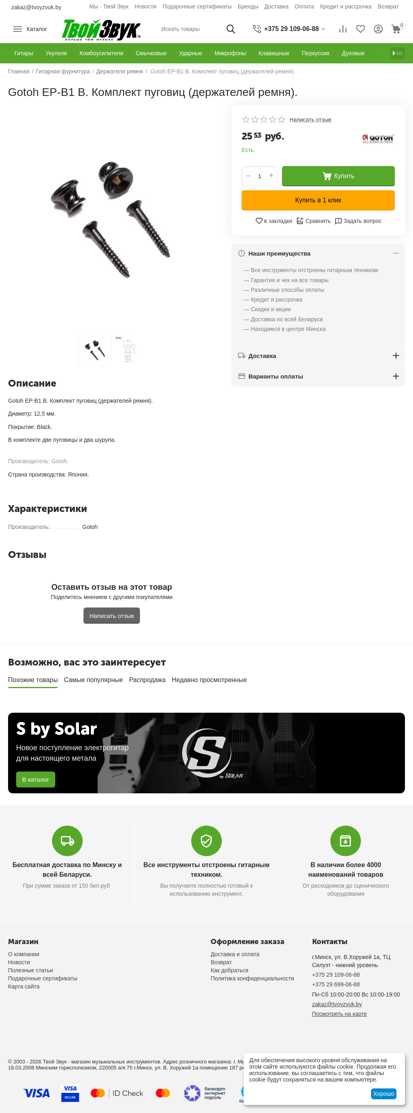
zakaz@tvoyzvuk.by (36, 7)
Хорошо (383, 1093)
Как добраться (229, 970)
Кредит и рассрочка (346, 6)
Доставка (276, 6)
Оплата (304, 6)
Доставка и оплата (235, 954)
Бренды (248, 6)
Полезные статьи (30, 970)
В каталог (35, 779)
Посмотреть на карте (339, 1014)
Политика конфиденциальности (252, 978)
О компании (23, 954)
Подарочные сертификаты (197, 6)
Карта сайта (24, 986)
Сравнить (313, 221)
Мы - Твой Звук (109, 6)
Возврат (388, 6)
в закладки (273, 221)
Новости (145, 6)
